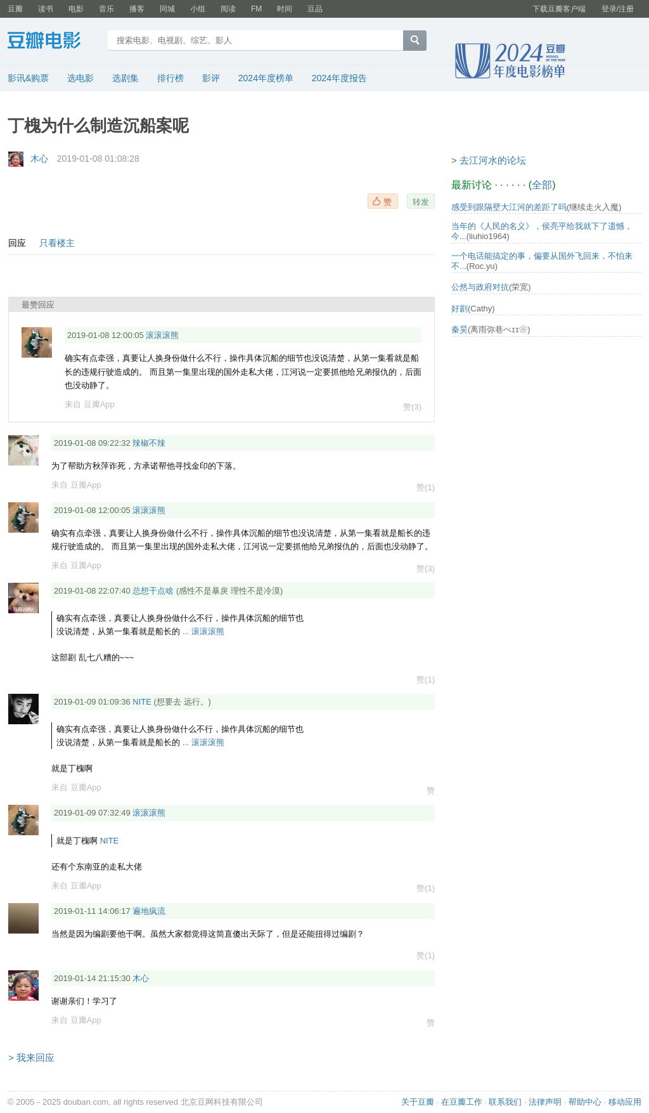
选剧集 (125, 78)
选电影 (80, 78)
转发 (421, 201)
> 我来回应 (31, 1057)
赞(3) (412, 407)
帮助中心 (585, 1102)
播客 (137, 8)
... (186, 631)
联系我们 (505, 1102)
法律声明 (545, 1102)
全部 (542, 184)
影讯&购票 (28, 78)
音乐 (106, 8)
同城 (167, 8)
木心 (39, 158)
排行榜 (170, 78)
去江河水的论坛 (492, 160)
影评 (211, 78)
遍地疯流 (148, 911)
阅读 (228, 8)
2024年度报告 (339, 78)
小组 (197, 8)
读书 (45, 8)
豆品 (315, 8)
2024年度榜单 (265, 78)
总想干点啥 (153, 591)
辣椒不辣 (148, 443)
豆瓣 (15, 8)
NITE (141, 701)
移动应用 (624, 1102)
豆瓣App (99, 404)
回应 (17, 243)
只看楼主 (57, 243)
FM (256, 8)
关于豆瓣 (417, 1102)
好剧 (459, 308)
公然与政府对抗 (480, 287)
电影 (76, 8)
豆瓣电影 (54, 42)
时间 (284, 8)
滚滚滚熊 (162, 335)
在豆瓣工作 (461, 1102)
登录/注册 (617, 8)
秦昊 (459, 329)
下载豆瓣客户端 (559, 8)
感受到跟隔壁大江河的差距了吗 (509, 207)
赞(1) (425, 487)
